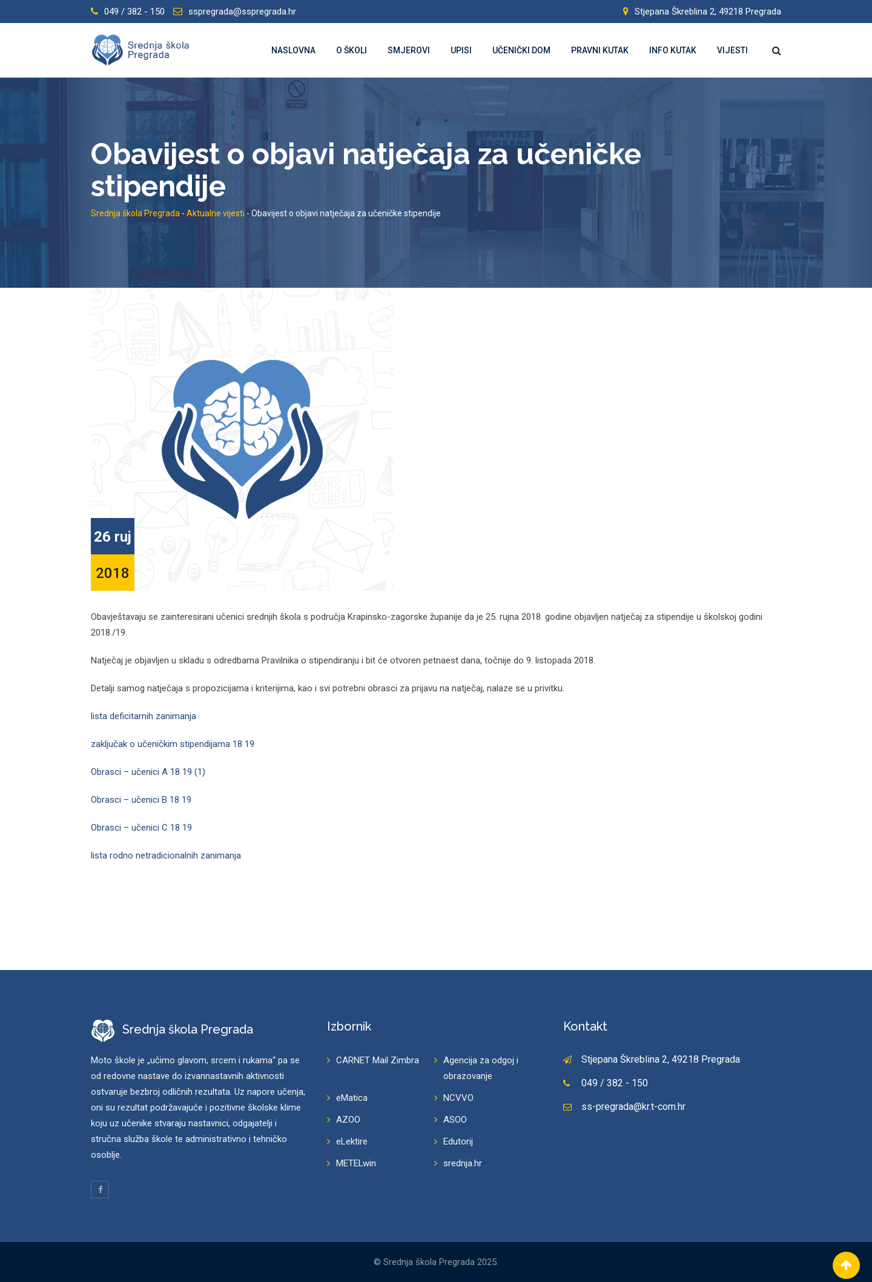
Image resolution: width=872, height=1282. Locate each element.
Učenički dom (521, 50)
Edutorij (458, 1141)
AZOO (348, 1119)
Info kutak (672, 50)
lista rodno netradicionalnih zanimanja (166, 855)
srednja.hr (462, 1163)
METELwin (356, 1163)
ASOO (455, 1119)
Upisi (461, 50)
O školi (351, 50)
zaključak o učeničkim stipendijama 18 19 (172, 744)
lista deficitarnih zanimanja (143, 716)
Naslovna (293, 50)
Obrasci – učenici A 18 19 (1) (148, 771)
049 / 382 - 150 (134, 11)
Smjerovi (409, 50)
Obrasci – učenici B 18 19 (141, 799)
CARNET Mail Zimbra (377, 1060)
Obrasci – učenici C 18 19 (141, 827)
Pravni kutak (600, 50)
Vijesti (732, 50)
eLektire (352, 1141)
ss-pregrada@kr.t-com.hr (633, 1106)
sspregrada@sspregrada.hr (242, 11)
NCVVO (458, 1097)
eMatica (352, 1097)
